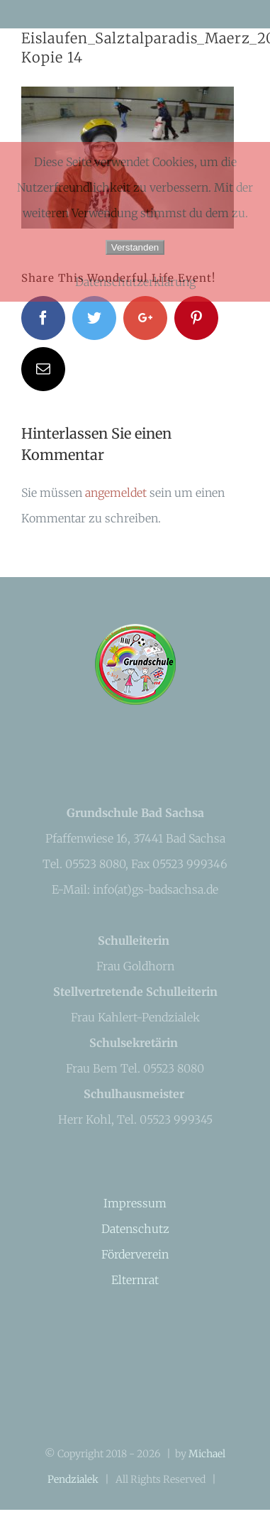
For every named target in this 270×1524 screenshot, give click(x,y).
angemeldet (116, 493)
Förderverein (135, 1254)
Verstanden (135, 247)
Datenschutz (135, 1229)
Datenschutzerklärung (135, 282)
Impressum (135, 1203)
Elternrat (135, 1280)
